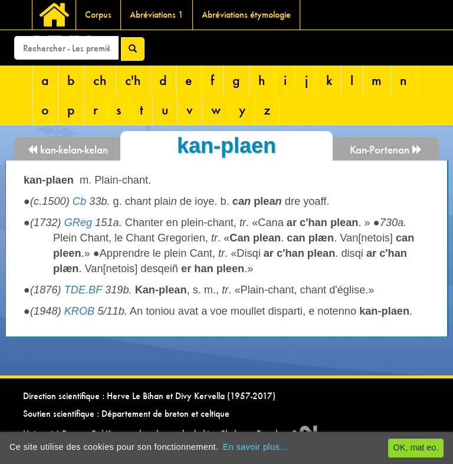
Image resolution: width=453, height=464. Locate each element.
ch (100, 80)
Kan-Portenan (386, 149)
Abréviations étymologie (246, 14)
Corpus (98, 14)
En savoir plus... (255, 447)
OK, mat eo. (416, 447)
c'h (133, 80)
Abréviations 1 (156, 14)
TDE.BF (83, 290)
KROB (79, 311)
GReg (78, 222)
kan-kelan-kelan (67, 149)
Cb (79, 201)
